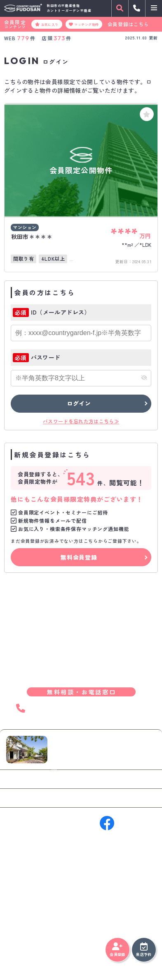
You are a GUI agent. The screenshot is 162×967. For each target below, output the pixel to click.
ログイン (79, 403)
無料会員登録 (79, 557)
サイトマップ (75, 942)
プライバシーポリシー (31, 942)
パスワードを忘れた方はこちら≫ (81, 421)
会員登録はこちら (128, 24)
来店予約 (143, 949)
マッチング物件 (84, 24)
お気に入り (47, 24)
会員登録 (117, 949)
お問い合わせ (30, 779)
